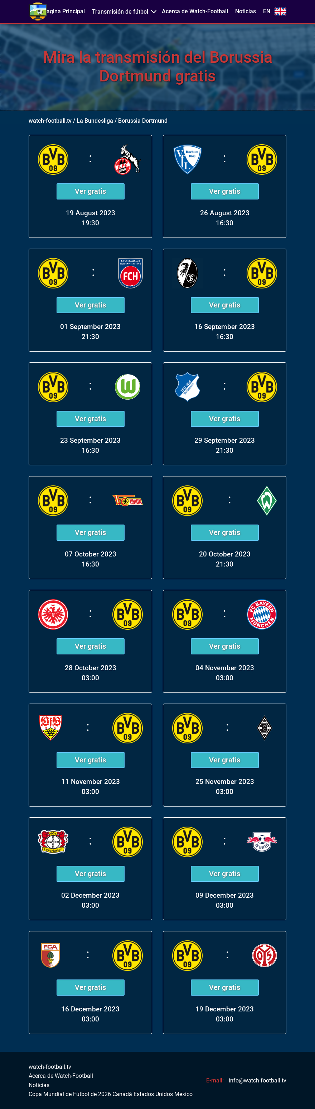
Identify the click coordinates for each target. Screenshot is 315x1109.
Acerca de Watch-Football (195, 11)
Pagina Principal (64, 11)
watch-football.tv (50, 120)
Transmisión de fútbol (120, 12)
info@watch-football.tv (257, 1080)
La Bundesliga (95, 120)
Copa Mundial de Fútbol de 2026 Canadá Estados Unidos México (111, 1094)
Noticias (245, 11)
